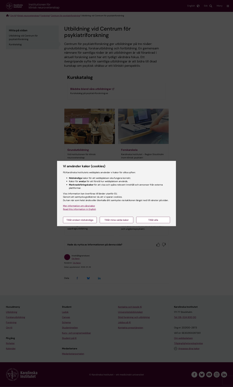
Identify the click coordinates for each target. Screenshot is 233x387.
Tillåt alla (153, 220)
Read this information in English (79, 209)
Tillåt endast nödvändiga (79, 220)
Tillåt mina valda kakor (116, 220)
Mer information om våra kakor (79, 205)
